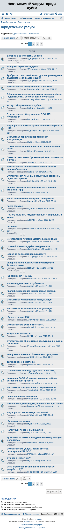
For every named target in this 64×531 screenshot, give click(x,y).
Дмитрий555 (33, 249)
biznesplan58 (33, 406)
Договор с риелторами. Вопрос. (24, 55)
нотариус (12, 226)
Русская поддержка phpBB (32, 525)
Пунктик (31, 208)
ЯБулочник (32, 69)
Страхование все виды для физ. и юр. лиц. (31, 370)
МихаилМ (32, 201)
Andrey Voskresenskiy (38, 99)
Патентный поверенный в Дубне (25, 430)
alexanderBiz (33, 383)
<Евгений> (32, 373)
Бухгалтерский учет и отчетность (25, 324)
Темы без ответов (8, 22)
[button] (41, 44)
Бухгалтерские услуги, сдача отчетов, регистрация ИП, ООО (28, 450)
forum (39, 519)
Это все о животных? (19, 458)
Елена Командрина (37, 346)
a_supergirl (32, 58)
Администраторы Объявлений (25, 34)
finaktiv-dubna (34, 89)
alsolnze (31, 220)
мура (29, 142)
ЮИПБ (30, 336)
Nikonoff (31, 151)
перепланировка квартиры (22, 396)
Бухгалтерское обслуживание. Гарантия (29, 86)
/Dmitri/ (30, 357)
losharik (31, 268)
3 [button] (37, 43)
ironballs (31, 454)
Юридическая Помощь (19, 276)
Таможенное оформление (21, 362)
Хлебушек (32, 319)
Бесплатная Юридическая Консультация (29, 299)
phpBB (26, 521)
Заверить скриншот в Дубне (22, 66)
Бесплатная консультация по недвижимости (31, 387)
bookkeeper (33, 181)
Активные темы (24, 22)
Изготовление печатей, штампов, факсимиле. (32, 239)
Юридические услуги (18, 27)
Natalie (30, 171)
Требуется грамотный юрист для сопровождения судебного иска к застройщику (34, 76)
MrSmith (31, 442)
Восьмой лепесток (36, 228)
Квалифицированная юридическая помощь (31, 291)
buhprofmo (32, 119)
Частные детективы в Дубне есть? (26, 283)
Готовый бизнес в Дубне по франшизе (28, 246)
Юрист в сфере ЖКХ (18, 317)
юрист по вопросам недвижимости (26, 254)
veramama (32, 390)
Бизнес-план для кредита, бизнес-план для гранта (35, 403)
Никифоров (33, 472)
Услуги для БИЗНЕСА (19, 333)
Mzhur (30, 108)
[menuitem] (9, 14)
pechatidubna (34, 241)
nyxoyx (30, 415)
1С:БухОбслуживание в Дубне (24, 105)
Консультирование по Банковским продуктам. (33, 354)
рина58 (31, 364)
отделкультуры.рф (36, 130)
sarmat (30, 286)
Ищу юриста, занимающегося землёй (27, 412)
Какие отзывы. (15, 206)
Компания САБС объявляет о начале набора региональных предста (32, 379)
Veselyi (30, 162)
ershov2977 (33, 278)
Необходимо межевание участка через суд (30, 198)
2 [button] (33, 43)
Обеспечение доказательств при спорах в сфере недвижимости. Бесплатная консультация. (34, 95)
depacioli (31, 327)
